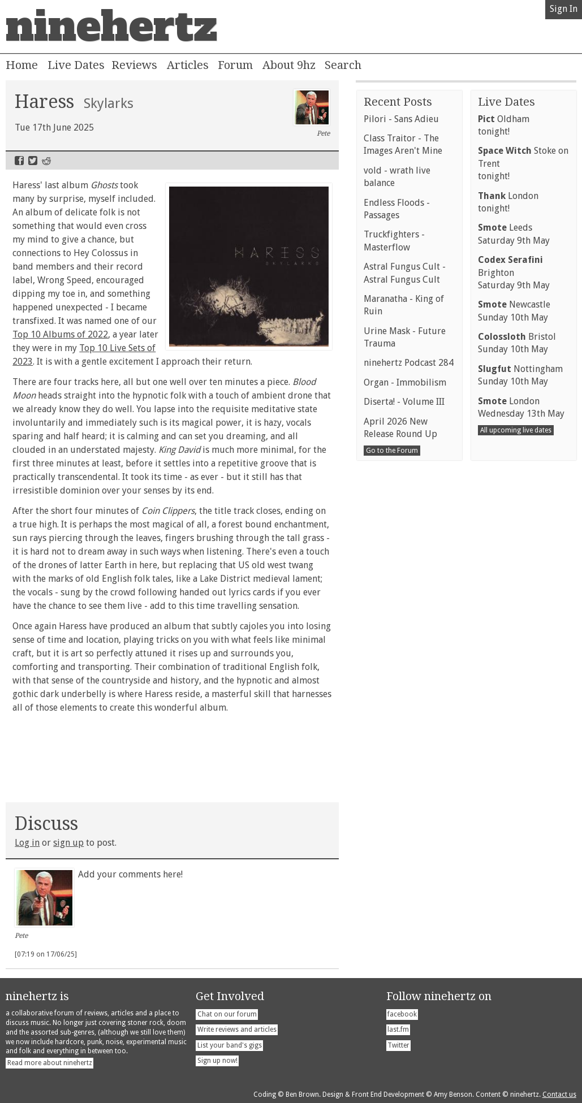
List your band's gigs (229, 1045)
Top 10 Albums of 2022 (60, 334)
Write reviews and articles (237, 1029)
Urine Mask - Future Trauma (405, 556)
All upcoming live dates (515, 650)
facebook (402, 1014)
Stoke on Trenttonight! (523, 383)
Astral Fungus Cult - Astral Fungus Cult (405, 492)
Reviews (134, 65)
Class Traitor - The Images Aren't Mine (403, 363)
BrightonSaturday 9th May (514, 492)
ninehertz (111, 26)
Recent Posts (398, 321)
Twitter (32, 160)
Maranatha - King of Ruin (404, 524)
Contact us (559, 1094)
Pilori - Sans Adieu (401, 338)
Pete (312, 113)
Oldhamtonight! (503, 344)
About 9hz (289, 65)
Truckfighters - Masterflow (394, 460)
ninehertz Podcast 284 (409, 582)
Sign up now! (217, 1061)
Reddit (46, 160)
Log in (27, 842)
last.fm (398, 1029)
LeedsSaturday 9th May (514, 453)
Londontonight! (508, 421)
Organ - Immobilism (405, 601)
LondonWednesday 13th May (521, 626)
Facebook (19, 160)
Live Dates (76, 65)
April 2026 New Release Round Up (400, 647)
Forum (235, 65)
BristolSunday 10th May (517, 562)
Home (22, 65)
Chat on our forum (227, 1014)
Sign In (563, 8)
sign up (68, 842)
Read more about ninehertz (49, 1063)
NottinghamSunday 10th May (520, 594)
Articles (188, 65)
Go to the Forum (392, 670)
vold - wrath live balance (397, 396)
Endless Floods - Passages (397, 428)
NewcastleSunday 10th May (514, 530)
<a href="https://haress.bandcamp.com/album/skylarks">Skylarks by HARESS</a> (172, 755)
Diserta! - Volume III (404, 621)
